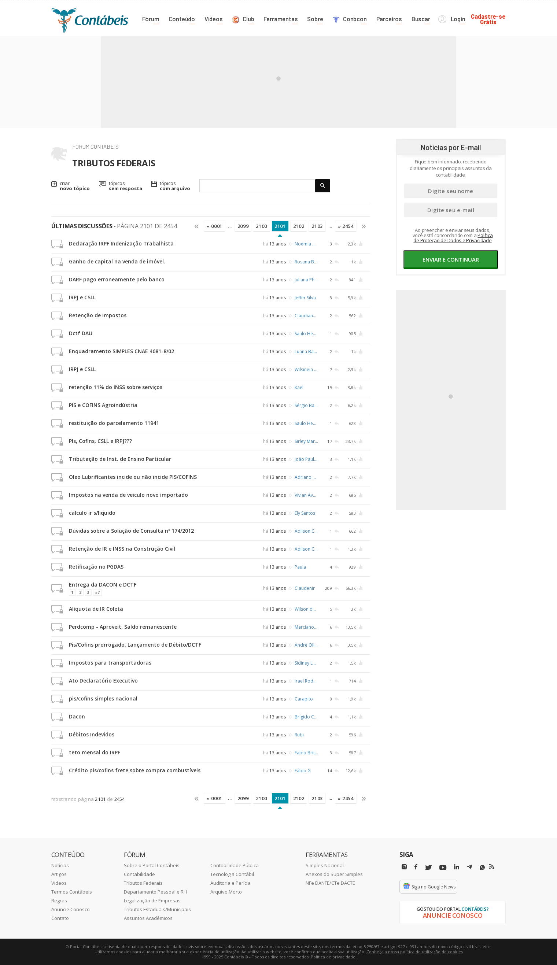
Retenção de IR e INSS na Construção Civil (122, 548)
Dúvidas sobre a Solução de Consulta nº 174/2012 (131, 530)
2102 (299, 226)
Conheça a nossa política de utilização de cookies (414, 951)
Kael (299, 387)
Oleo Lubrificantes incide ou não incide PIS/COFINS (133, 476)
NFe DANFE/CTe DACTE (330, 883)
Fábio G (303, 771)
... (230, 225)
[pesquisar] (257, 185)
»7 (97, 592)
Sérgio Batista (306, 405)
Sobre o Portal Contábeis (152, 865)
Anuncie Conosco (70, 909)
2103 (317, 226)
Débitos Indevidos (91, 734)
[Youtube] (443, 867)
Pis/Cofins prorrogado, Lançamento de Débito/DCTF (135, 644)
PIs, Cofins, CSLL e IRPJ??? (100, 440)
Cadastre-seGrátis (488, 19)
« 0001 (214, 226)
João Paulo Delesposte (306, 459)
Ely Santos (305, 513)
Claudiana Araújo (306, 316)
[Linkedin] (456, 867)
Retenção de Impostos (97, 315)
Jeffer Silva (305, 298)
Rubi (299, 735)
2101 (280, 226)
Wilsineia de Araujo (306, 369)
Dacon (77, 716)
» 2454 (346, 226)
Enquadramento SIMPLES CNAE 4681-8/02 (121, 351)
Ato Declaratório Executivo (103, 680)
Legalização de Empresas (152, 900)
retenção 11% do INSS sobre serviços (115, 387)
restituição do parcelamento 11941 (114, 422)
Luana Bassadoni (306, 351)
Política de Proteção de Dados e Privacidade (453, 238)
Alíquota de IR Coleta (96, 608)
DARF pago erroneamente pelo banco (117, 279)
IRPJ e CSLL (82, 297)
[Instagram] (404, 867)
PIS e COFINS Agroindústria (103, 405)
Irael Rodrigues (306, 681)
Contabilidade (139, 874)
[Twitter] (428, 867)
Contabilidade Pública (234, 865)
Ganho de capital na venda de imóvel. (117, 261)
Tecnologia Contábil (232, 874)
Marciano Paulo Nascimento (306, 627)
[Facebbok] (416, 867)
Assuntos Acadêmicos (148, 918)
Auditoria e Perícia (230, 883)
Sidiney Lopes (306, 663)
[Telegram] (469, 868)
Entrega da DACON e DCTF (102, 584)
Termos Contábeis (71, 891)
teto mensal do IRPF (94, 752)
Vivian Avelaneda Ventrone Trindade (306, 495)
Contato (60, 918)
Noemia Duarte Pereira (306, 244)
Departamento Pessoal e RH (155, 891)
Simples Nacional (325, 865)
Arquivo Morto (226, 891)
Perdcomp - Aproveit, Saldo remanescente (123, 626)
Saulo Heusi (306, 333)
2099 (243, 226)
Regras (59, 900)
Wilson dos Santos (306, 609)
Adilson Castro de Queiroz (306, 531)
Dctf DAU (80, 333)
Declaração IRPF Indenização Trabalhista (121, 243)
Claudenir (305, 588)
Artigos (59, 874)
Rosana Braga (306, 262)
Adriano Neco (306, 477)
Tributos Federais (143, 883)
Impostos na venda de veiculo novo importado (128, 494)
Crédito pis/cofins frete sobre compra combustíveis (134, 770)
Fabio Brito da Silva (306, 753)
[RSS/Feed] (491, 867)
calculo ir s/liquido (92, 512)
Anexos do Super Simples (334, 874)
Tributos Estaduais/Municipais (157, 909)
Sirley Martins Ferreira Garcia (306, 441)
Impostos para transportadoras (110, 662)
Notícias (60, 865)
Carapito (304, 699)
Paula (300, 567)
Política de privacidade (333, 957)
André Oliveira (306, 645)
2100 (261, 226)
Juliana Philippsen (306, 280)
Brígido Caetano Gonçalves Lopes (306, 717)
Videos (59, 883)
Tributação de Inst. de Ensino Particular (120, 458)
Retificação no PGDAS (96, 566)
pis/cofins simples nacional (103, 698)
